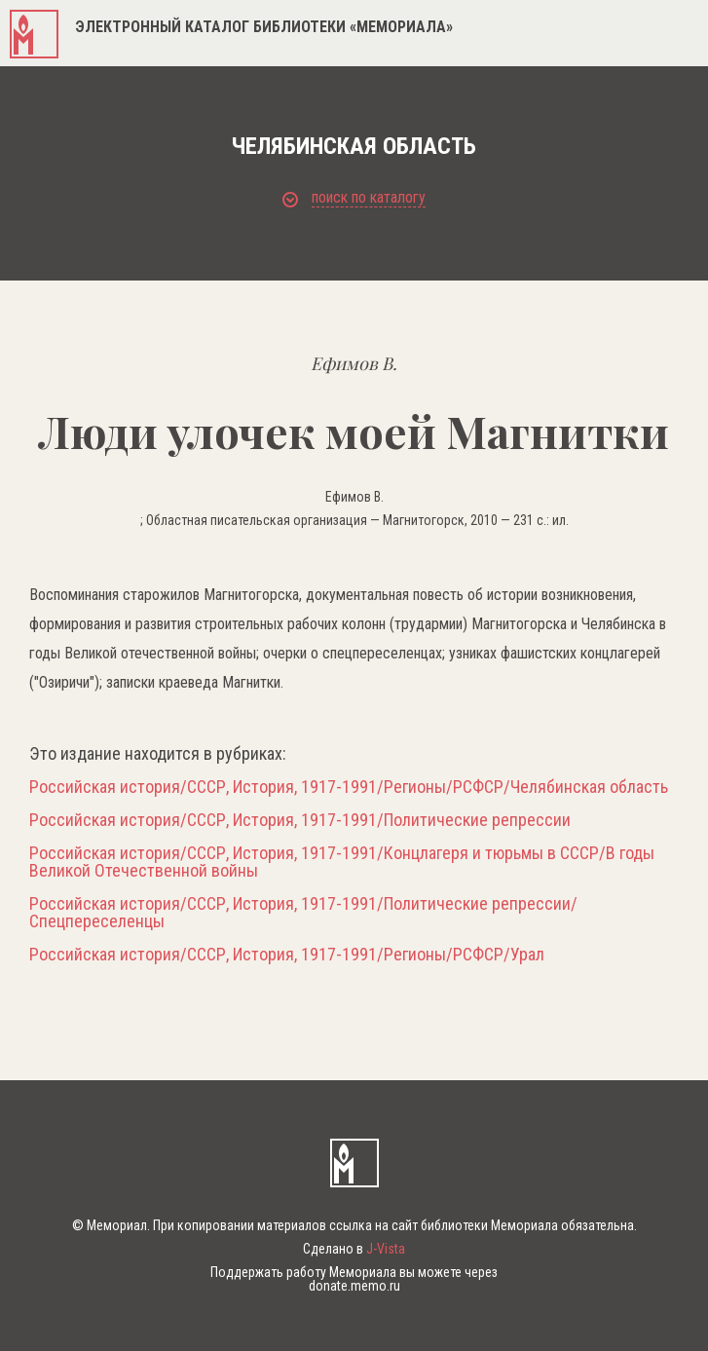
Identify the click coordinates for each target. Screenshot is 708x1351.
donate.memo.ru (354, 1286)
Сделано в (354, 1249)
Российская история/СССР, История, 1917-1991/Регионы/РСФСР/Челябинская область (348, 787)
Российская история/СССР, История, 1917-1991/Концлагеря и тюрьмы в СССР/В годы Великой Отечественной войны (341, 862)
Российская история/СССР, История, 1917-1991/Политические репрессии (300, 820)
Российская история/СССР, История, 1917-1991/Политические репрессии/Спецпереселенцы (303, 912)
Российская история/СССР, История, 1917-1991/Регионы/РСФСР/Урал (286, 954)
